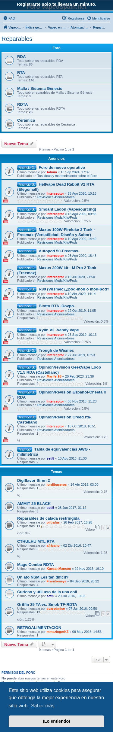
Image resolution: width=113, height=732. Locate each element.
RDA (21, 56)
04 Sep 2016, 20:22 (84, 581)
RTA (21, 72)
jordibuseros (57, 484)
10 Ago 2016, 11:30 (72, 458)
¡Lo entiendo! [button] (56, 721)
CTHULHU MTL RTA (36, 541)
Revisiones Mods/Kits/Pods (57, 217)
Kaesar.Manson (59, 568)
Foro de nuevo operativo (62, 167)
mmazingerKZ (58, 631)
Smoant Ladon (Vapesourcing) (67, 209)
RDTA (22, 104)
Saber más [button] (42, 705)
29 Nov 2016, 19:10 (89, 568)
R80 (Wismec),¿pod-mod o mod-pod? (74, 289)
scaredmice (56, 608)
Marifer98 (54, 376)
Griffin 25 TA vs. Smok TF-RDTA (47, 604)
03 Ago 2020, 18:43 (82, 255)
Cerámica (26, 120)
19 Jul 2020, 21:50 (81, 277)
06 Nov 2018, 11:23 (82, 401)
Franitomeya (56, 581)
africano (53, 545)
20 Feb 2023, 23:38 (79, 376)
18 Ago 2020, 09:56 (82, 214)
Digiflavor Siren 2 (33, 480)
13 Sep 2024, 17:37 (75, 172)
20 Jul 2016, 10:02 (71, 596)
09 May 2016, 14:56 (87, 631)
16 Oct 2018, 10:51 (82, 426)
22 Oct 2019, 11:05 (82, 310)
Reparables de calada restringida (48, 518)
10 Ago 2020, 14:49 (82, 239)
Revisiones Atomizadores (56, 197)
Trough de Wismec (56, 350)
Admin (52, 172)
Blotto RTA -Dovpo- (57, 306)
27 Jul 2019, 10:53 (81, 355)
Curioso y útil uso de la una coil (47, 592)
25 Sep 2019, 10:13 (82, 334)
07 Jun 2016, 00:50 (83, 608)
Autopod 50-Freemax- (59, 251)
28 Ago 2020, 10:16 (82, 193)
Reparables (17, 38)
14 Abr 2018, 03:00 (85, 484)
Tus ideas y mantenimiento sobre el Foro (67, 176)
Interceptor (55, 193)
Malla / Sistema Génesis (39, 88)
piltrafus (53, 522)
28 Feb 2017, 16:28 (77, 522)
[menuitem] (9, 18)
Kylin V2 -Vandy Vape (59, 330)
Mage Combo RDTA (35, 564)
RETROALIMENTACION (39, 627)
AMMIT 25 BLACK (34, 503)
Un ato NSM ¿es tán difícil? (42, 577)
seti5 (50, 458)
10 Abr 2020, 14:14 (82, 294)
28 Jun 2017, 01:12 (72, 507)
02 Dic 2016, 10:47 (77, 545)
